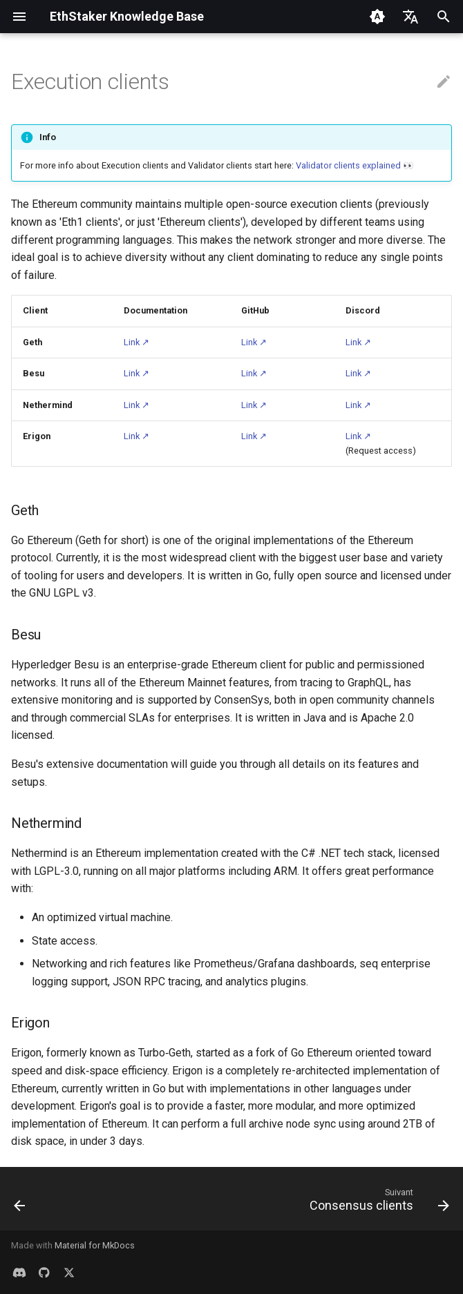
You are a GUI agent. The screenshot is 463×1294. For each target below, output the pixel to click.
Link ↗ (136, 342)
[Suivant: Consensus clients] (376, 1203)
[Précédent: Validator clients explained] (21, 1203)
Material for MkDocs (95, 1245)
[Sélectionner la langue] (410, 16)
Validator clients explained (348, 165)
